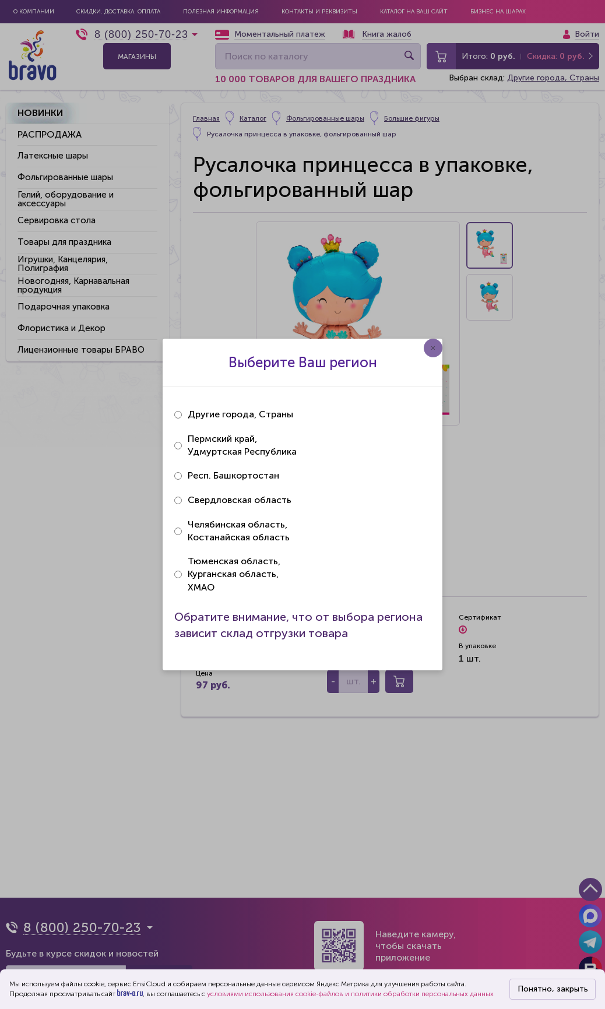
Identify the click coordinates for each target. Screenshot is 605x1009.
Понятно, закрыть (553, 989)
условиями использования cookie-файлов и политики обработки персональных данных (350, 994)
